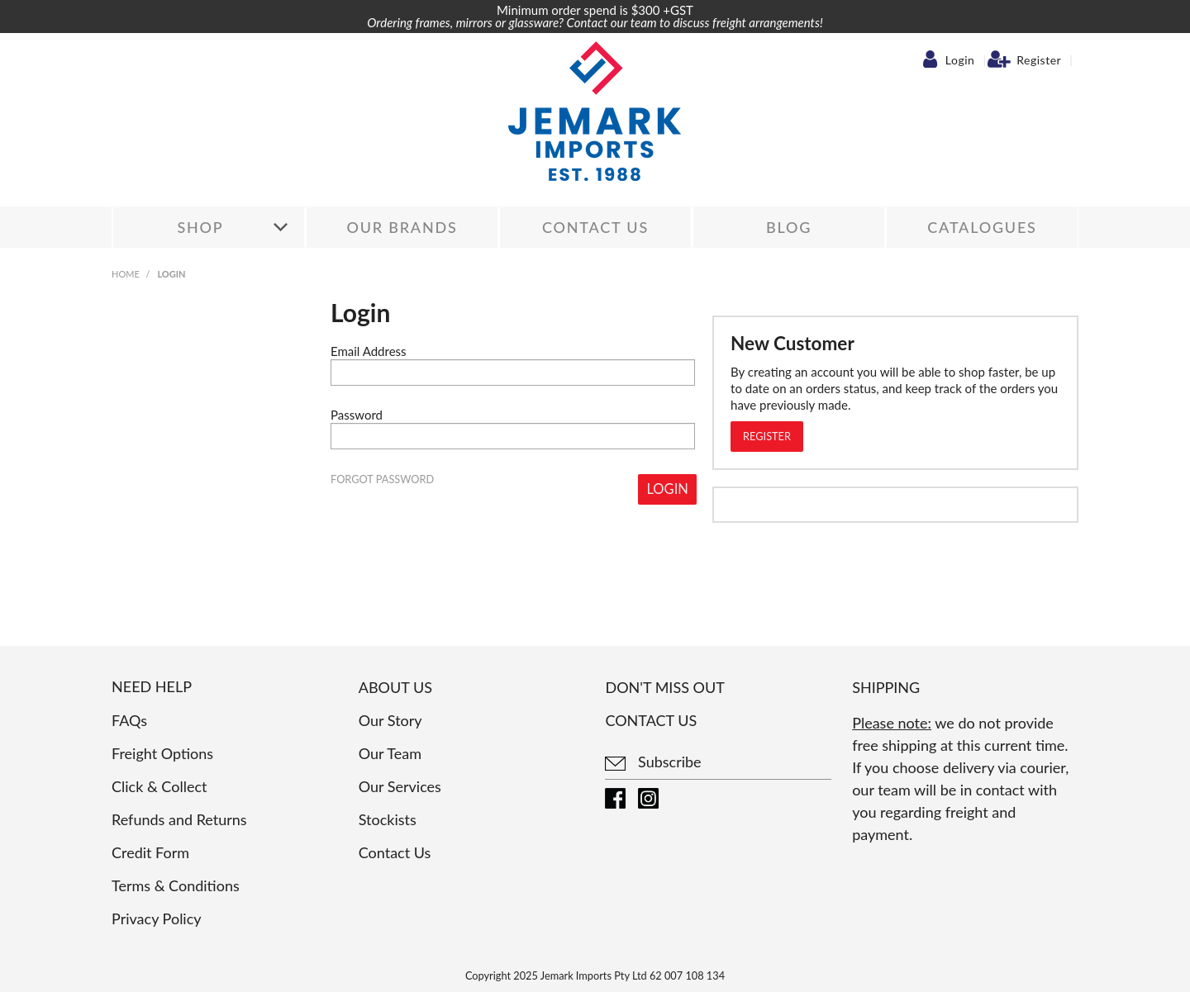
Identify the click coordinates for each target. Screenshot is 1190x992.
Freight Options (162, 753)
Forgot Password (382, 479)
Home (126, 273)
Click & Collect (159, 786)
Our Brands (401, 227)
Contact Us (595, 227)
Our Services (400, 786)
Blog (789, 227)
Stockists (387, 819)
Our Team (390, 753)
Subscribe (653, 761)
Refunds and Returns (179, 819)
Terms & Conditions (176, 885)
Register (1038, 60)
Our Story (390, 720)
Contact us (651, 720)
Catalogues (981, 227)
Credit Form (150, 852)
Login (960, 60)
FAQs (129, 720)
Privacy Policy (157, 918)
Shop (200, 227)
